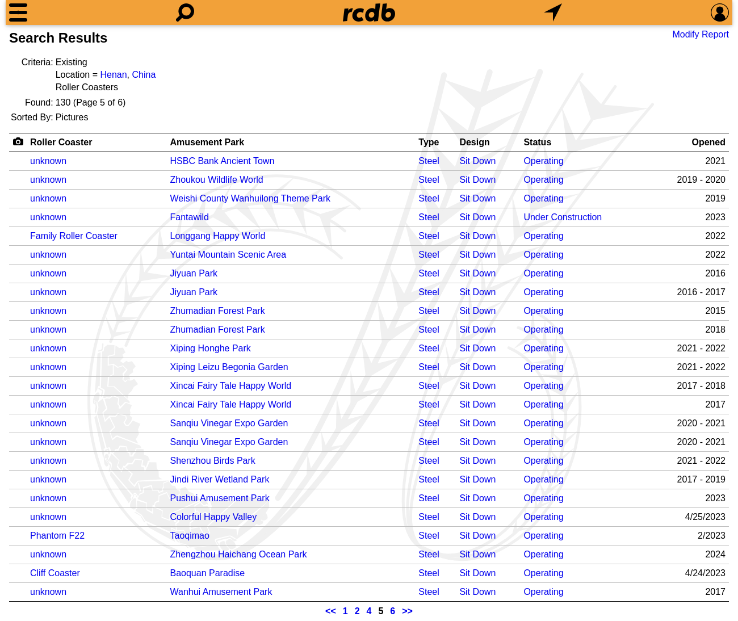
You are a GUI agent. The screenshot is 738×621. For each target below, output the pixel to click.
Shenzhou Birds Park (212, 460)
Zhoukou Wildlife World (216, 179)
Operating (543, 161)
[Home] (369, 12)
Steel (428, 161)
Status (537, 142)
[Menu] (18, 12)
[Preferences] (720, 12)
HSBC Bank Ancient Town (222, 161)
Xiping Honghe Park (210, 348)
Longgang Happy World (218, 236)
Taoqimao (189, 535)
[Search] (185, 12)
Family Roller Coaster (74, 236)
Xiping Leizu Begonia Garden (229, 367)
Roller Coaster (61, 142)
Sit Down (477, 161)
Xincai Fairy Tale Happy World (231, 386)
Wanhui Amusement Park (221, 592)
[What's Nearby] (553, 12)
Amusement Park (207, 142)
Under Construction (562, 217)
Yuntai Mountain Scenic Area (228, 254)
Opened (708, 142)
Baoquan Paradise (207, 573)
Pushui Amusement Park (220, 498)
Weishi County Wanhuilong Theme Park (250, 198)
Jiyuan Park (194, 273)
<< (330, 611)
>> (407, 611)
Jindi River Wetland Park (220, 479)
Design (474, 142)
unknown (48, 161)
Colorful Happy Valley (213, 517)
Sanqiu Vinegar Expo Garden (229, 423)
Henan (113, 74)
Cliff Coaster (55, 573)
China (144, 74)
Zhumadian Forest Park (217, 311)
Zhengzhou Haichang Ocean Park (238, 554)
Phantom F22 (57, 535)
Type (428, 142)
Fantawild (189, 217)
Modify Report (700, 34)
